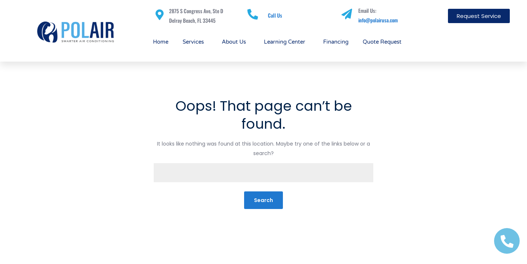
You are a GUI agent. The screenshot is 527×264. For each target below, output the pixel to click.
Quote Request (382, 41)
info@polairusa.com (378, 20)
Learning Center (286, 41)
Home (160, 41)
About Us (236, 41)
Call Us (275, 15)
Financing (335, 41)
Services (195, 41)
